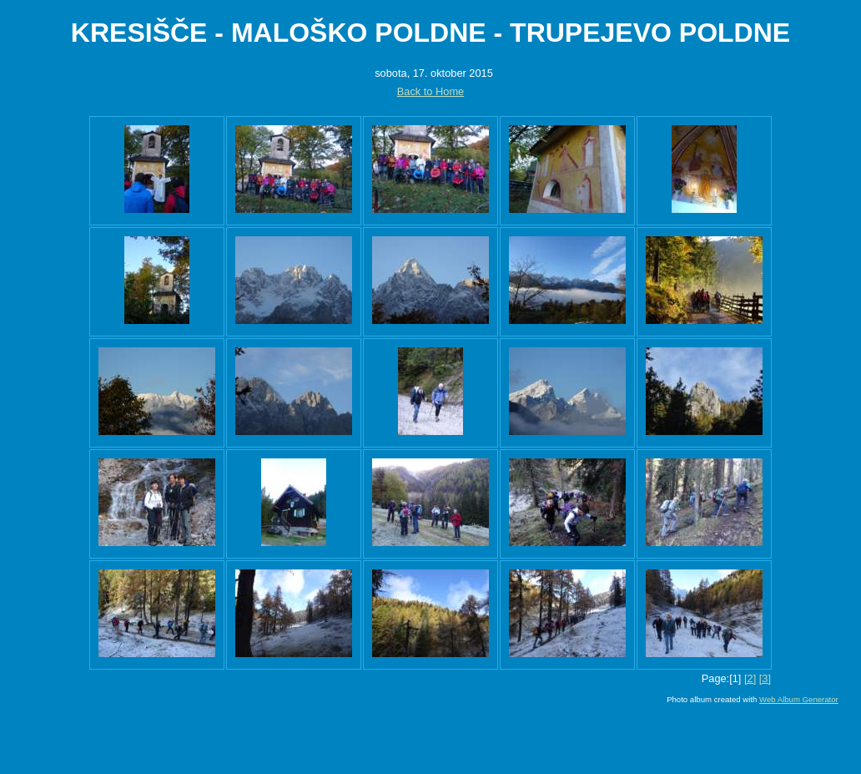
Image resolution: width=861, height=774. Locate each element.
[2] (750, 678)
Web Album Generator (798, 699)
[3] (765, 678)
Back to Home (430, 91)
